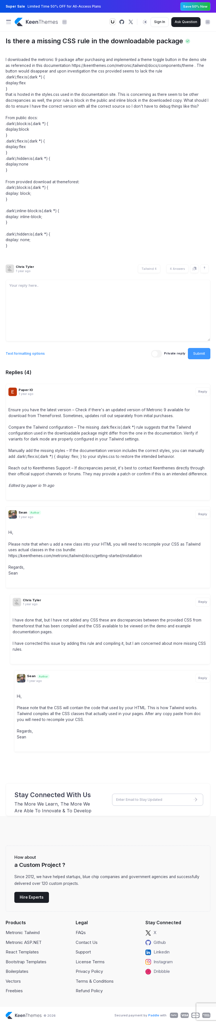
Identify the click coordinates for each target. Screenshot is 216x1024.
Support (83, 952)
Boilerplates (17, 971)
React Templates (22, 952)
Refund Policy (89, 990)
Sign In (159, 22)
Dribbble (157, 971)
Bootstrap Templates (26, 961)
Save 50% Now (195, 6)
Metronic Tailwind (23, 932)
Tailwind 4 (149, 268)
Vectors (13, 981)
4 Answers (177, 268)
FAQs (81, 932)
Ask (186, 21)
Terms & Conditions (95, 981)
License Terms (90, 961)
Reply (202, 392)
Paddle (153, 1015)
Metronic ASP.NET (24, 942)
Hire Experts (32, 897)
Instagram (159, 962)
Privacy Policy (89, 971)
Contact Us (87, 942)
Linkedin (157, 952)
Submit (199, 353)
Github (155, 942)
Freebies (14, 990)
